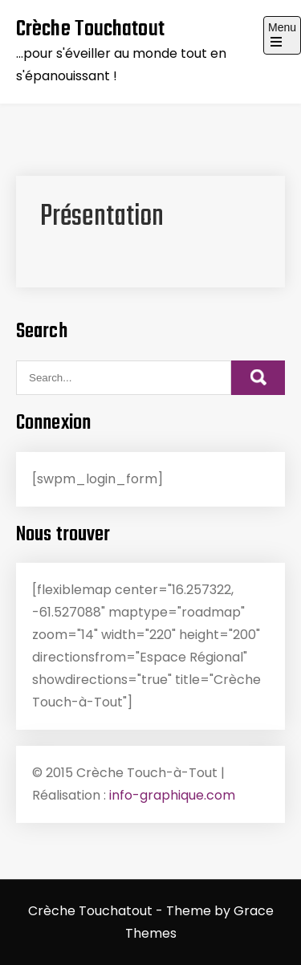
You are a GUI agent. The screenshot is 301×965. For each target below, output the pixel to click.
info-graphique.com (172, 795)
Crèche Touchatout (90, 29)
